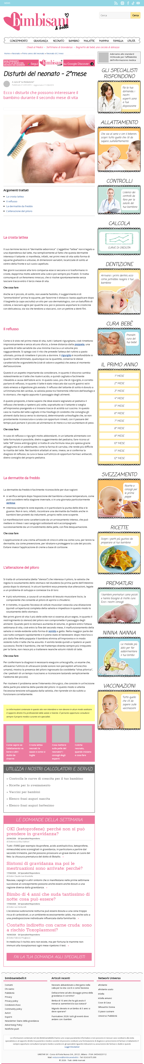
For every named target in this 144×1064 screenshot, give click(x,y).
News (7, 3)
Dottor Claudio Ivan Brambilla (21, 876)
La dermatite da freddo (19, 206)
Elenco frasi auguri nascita (29, 799)
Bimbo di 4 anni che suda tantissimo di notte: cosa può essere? (48, 897)
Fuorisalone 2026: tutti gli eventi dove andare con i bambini (70, 1018)
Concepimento (19, 41)
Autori (8, 1012)
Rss (116, 3)
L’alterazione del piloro (19, 211)
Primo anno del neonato (33, 53)
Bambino (74, 41)
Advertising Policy (13, 1024)
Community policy (13, 1008)
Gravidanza (41, 41)
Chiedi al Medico (35, 47)
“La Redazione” (27, 82)
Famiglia (118, 41)
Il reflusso (11, 201)
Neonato (58, 41)
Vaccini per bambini (24, 792)
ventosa (10, 503)
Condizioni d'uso (13, 1004)
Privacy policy (11, 1000)
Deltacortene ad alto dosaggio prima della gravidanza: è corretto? (72, 994)
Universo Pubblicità (107, 1015)
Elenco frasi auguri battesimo (31, 806)
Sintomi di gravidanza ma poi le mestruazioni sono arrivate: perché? (45, 866)
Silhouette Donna (106, 1007)
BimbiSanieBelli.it (36, 21)
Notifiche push (12, 1028)
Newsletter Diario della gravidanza (22, 1020)
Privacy (8, 996)
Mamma (104, 41)
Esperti (8, 1016)
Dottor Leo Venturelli (17, 907)
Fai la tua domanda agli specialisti (49, 957)
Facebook (128, 3)
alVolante (102, 984)
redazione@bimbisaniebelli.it (65, 1057)
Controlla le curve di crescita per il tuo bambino (46, 779)
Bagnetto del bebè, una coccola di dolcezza (97, 47)
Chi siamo (9, 988)
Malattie (89, 41)
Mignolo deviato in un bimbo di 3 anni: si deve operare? (71, 1010)
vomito (52, 631)
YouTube (138, 3)
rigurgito (66, 355)
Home (7, 53)
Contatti (9, 984)
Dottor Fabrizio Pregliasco (19, 937)
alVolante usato (105, 989)
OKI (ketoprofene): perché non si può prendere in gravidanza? (46, 831)
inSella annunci (105, 998)
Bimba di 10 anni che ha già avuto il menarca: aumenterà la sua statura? (69, 1002)
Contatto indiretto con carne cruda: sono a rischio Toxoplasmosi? (49, 927)
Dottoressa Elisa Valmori (19, 841)
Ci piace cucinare (106, 1011)
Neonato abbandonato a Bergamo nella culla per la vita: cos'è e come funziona (71, 986)
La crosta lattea (15, 196)
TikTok (133, 3)
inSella (101, 993)
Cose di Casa (104, 1002)
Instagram (122, 3)
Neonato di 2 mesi (55, 53)
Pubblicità (9, 992)
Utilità (131, 41)
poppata (79, 344)
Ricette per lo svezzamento (29, 785)
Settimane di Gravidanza (59, 47)
